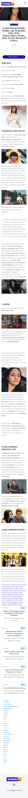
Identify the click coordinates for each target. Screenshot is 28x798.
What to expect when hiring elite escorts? (14, 654)
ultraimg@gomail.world (14, 790)
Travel (5, 760)
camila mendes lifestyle (15, 599)
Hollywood (14, 24)
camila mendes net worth (10, 601)
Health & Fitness (7, 734)
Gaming (5, 713)
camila (4, 585)
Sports (5, 753)
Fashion (5, 728)
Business (5, 700)
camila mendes (21, 585)
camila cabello (11, 585)
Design (5, 723)
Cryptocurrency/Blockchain (10, 706)
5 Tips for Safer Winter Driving (14, 689)
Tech (4, 719)
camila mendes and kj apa (10, 587)
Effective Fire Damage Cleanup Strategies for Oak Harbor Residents (14, 615)
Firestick (5, 710)
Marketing (6, 743)
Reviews (5, 747)
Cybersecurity (7, 704)
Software (6, 751)
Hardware (6, 732)
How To (5, 717)
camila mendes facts (14, 591)
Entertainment (7, 708)
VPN (4, 762)
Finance (5, 730)
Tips (4, 721)
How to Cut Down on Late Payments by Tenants (14, 672)
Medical (5, 745)
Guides (5, 715)
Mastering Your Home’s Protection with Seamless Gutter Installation (14, 635)
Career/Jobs (6, 702)
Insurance (6, 736)
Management (7, 740)
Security (5, 749)
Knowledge (6, 738)
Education (6, 725)
